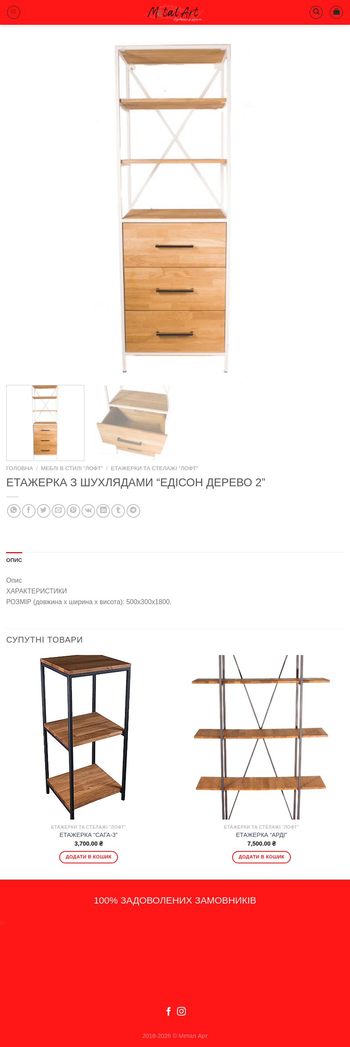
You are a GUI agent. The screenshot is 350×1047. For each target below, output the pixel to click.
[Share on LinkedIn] (103, 511)
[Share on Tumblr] (118, 511)
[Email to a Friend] (58, 511)
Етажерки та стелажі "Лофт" (154, 468)
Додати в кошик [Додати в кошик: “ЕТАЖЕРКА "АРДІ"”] (262, 856)
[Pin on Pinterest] (73, 511)
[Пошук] (316, 12)
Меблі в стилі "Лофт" (72, 468)
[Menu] (13, 12)
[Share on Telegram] (133, 511)
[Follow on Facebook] (168, 1012)
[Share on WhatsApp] (14, 511)
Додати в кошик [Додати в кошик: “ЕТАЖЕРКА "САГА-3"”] (89, 856)
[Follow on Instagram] (181, 1012)
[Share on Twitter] (43, 511)
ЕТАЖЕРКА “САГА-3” (88, 835)
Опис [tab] (14, 560)
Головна (19, 468)
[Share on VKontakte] (88, 511)
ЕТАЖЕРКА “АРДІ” (261, 835)
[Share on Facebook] (29, 511)
